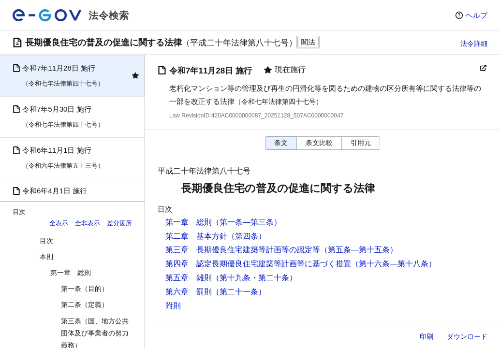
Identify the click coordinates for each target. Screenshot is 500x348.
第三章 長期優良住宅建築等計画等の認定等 (242, 250)
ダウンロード (467, 336)
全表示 (58, 223)
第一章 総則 (70, 272)
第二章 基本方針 (196, 236)
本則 (46, 257)
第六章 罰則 (188, 292)
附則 (173, 306)
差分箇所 (119, 223)
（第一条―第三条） (246, 222)
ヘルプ (476, 15)
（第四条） (246, 236)
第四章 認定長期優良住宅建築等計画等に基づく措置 (258, 264)
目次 (46, 241)
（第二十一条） (239, 292)
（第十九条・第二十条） (254, 278)
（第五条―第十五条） (358, 250)
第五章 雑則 (188, 278)
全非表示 (87, 223)
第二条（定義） (84, 304)
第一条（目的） (84, 288)
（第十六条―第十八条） (393, 264)
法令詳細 (473, 43)
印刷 (426, 336)
